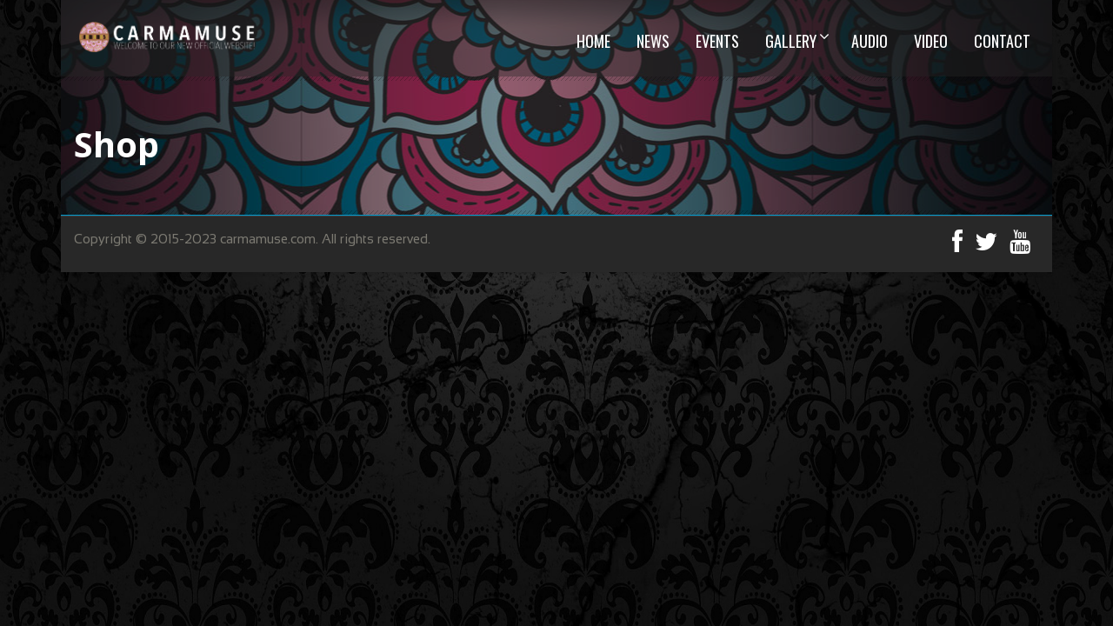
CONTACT (1002, 41)
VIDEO (931, 41)
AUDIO (869, 41)
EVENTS (717, 41)
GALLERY (790, 41)
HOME (593, 41)
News (653, 41)
